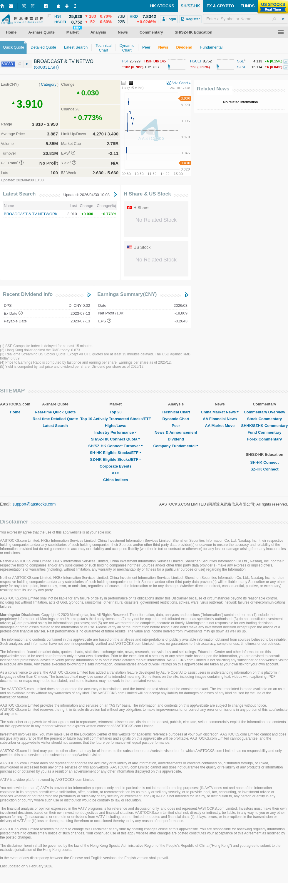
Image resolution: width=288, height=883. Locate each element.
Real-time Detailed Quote (55, 419)
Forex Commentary (264, 439)
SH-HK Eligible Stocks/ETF (115, 452)
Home (15, 412)
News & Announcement (176, 432)
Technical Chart (176, 412)
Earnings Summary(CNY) (127, 294)
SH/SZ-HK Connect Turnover (115, 446)
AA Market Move (220, 425)
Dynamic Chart (176, 419)
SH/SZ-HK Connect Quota (115, 439)
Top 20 (116, 412)
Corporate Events (115, 466)
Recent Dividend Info (28, 294)
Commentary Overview (264, 412)
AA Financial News (220, 419)
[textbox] (245, 19)
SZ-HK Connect (264, 469)
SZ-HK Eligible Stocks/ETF (115, 459)
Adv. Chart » (181, 83)
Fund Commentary (265, 432)
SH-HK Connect (264, 462)
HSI (125, 61)
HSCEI (195, 61)
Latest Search (19, 194)
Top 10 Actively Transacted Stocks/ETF (115, 419)
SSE (240, 61)
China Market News (220, 412)
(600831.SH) (46, 66)
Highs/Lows (115, 425)
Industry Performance (115, 432)
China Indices (115, 480)
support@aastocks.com (34, 504)
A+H (115, 473)
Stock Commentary (264, 419)
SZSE (241, 67)
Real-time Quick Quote (55, 412)
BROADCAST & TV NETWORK (31, 214)
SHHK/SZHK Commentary (264, 425)
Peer (176, 425)
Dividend (176, 439)
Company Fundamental (176, 446)
